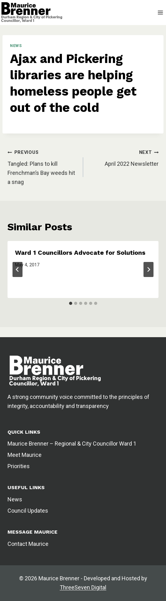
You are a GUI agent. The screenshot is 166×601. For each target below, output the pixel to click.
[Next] (148, 269)
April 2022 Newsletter (131, 163)
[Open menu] (160, 12)
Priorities (19, 466)
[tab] (70, 303)
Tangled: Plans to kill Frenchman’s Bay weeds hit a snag (41, 172)
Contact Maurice (28, 544)
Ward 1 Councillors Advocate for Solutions (80, 252)
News (16, 45)
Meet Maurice (25, 455)
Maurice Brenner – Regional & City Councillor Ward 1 (72, 443)
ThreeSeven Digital (83, 587)
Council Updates (28, 510)
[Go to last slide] (18, 269)
